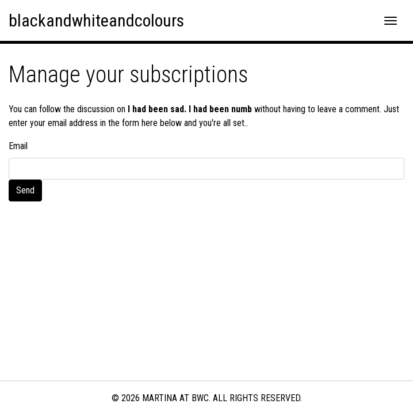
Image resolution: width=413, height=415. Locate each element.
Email (18, 145)
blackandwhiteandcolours (96, 20)
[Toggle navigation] (390, 21)
